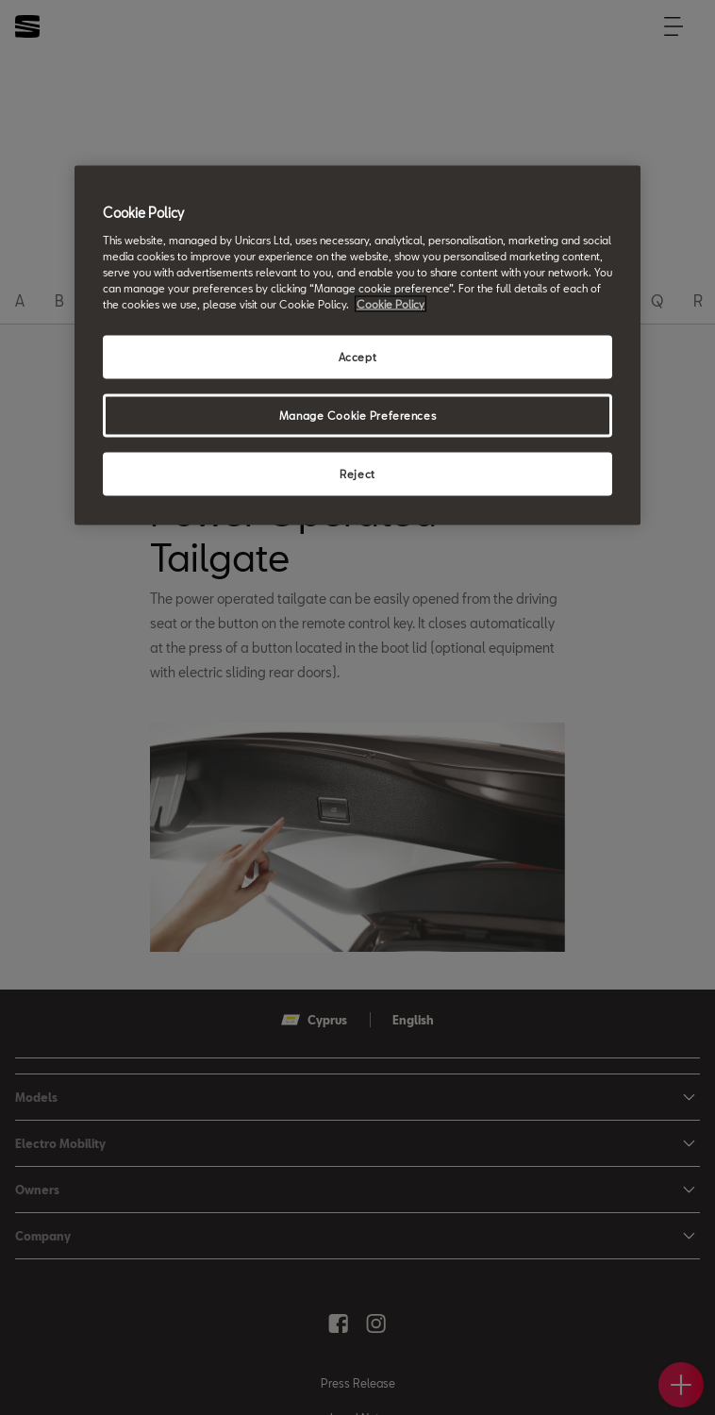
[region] (357, 345)
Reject (357, 473)
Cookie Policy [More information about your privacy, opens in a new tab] (390, 303)
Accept (357, 356)
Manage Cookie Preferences (357, 414)
